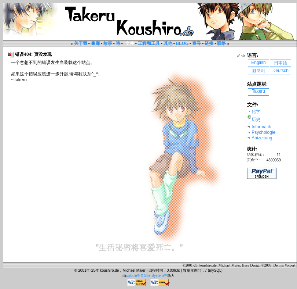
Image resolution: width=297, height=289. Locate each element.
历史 (256, 119)
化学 (256, 111)
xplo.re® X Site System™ (147, 276)
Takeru (258, 91)
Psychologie (263, 132)
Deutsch (280, 70)
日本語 (280, 62)
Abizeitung (262, 137)
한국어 (258, 71)
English (258, 62)
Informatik (261, 126)
